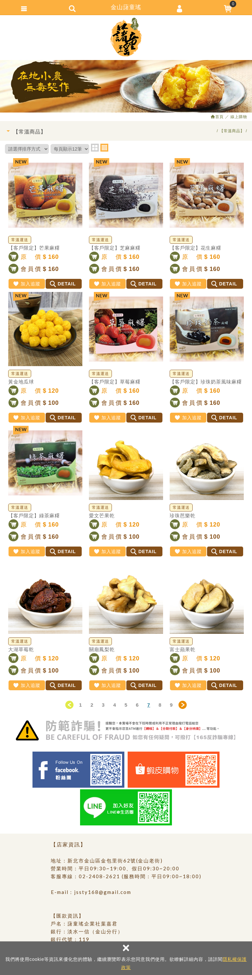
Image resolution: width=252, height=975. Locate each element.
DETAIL (63, 283)
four (104, 148)
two (95, 148)
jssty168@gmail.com (102, 892)
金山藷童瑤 (126, 37)
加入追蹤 (26, 283)
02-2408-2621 (99, 876)
